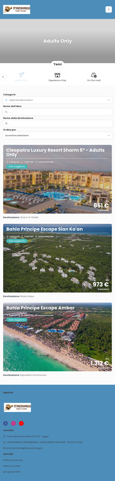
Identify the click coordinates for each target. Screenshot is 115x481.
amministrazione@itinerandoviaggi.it (24, 448)
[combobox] (57, 123)
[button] (3, 77)
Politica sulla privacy (13, 460)
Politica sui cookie (11, 466)
